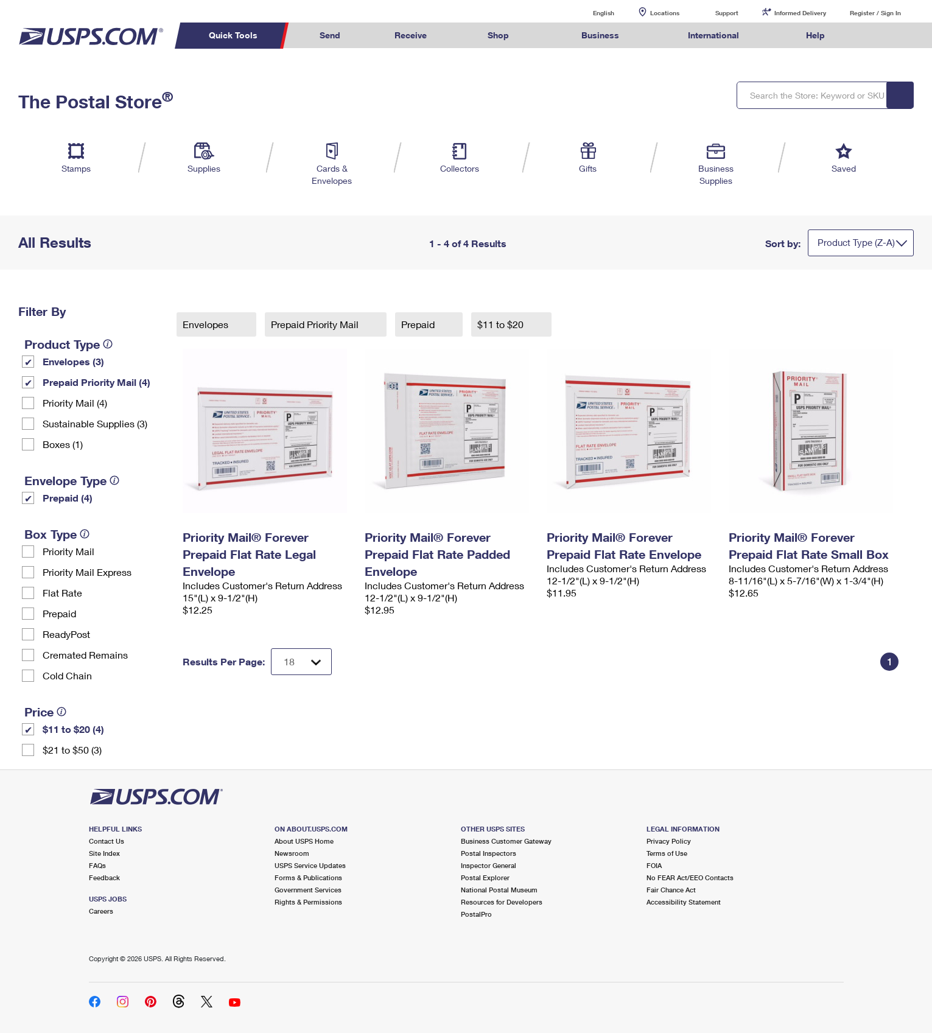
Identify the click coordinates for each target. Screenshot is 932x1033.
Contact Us (106, 841)
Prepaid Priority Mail (316, 324)
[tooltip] (108, 344)
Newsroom (292, 853)
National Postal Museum (499, 890)
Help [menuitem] (815, 35)
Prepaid (59, 613)
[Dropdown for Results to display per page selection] (301, 661)
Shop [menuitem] (498, 35)
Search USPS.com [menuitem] (875, 36)
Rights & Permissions (308, 902)
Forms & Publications (308, 877)
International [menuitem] (713, 35)
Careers (101, 911)
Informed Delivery (800, 12)
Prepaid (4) (68, 497)
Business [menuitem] (600, 35)
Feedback (104, 877)
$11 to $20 (501, 324)
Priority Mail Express (87, 572)
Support (726, 12)
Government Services (308, 890)
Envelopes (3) (73, 361)
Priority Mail (68, 551)
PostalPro (476, 914)
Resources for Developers (501, 902)
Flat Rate (62, 592)
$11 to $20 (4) (73, 729)
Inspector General (488, 865)
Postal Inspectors (488, 853)
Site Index (104, 853)
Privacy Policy (668, 841)
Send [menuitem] (330, 35)
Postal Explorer (485, 877)
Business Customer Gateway (506, 841)
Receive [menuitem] (410, 35)
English (591, 12)
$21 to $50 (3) (72, 749)
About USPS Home (304, 841)
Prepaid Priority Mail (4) (96, 382)
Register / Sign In (875, 12)
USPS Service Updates (310, 865)
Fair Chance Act (671, 890)
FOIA (654, 865)
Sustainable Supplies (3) (95, 423)
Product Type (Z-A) (856, 242)
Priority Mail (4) (75, 402)
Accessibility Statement (683, 902)
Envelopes (207, 324)
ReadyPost (66, 634)
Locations (664, 12)
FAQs (97, 865)
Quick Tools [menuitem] (233, 35)
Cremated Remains (85, 654)
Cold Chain (67, 675)
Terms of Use (666, 853)
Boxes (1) (63, 444)
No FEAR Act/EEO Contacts (690, 877)
